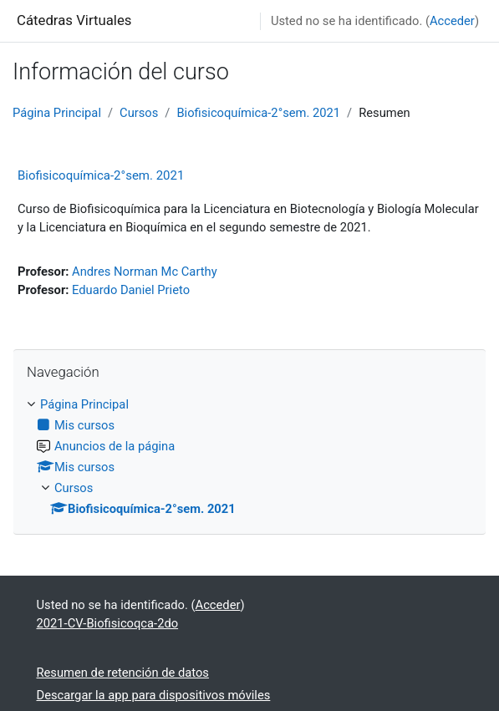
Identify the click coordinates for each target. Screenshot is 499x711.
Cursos (139, 112)
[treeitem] (249, 457)
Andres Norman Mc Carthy (144, 271)
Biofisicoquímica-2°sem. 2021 (258, 112)
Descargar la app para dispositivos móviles (154, 695)
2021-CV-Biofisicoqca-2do (108, 623)
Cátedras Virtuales (74, 20)
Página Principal (57, 112)
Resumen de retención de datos (123, 672)
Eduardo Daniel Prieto (131, 289)
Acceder (452, 20)
